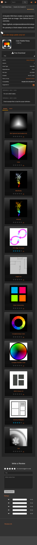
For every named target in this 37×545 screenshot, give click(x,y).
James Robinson (30, 60)
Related (5, 108)
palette (16, 35)
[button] (6, 2)
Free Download (18, 53)
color (7, 35)
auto (4, 35)
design (11, 35)
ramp (20, 35)
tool (24, 35)
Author (10, 108)
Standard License (30, 78)
